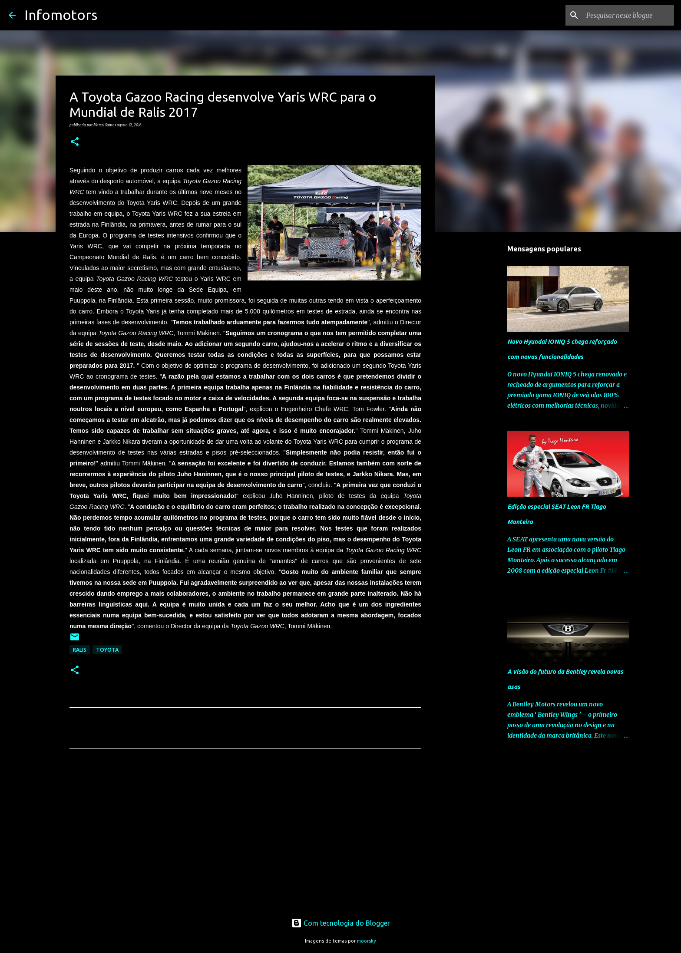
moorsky (366, 940)
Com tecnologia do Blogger (340, 923)
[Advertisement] (245, 836)
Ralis (79, 650)
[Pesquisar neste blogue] (628, 15)
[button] (74, 142)
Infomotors (60, 15)
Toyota (107, 650)
